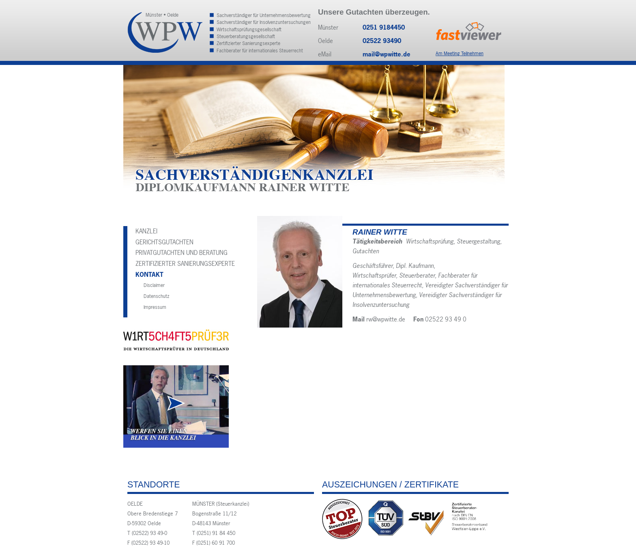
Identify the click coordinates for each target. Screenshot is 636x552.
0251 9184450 (384, 27)
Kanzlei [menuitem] (146, 231)
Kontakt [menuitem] (149, 274)
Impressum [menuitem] (155, 307)
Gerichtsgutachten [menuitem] (164, 242)
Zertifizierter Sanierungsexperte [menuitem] (185, 263)
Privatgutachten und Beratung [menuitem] (181, 253)
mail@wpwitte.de (386, 54)
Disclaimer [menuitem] (154, 285)
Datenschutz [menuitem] (157, 296)
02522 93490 (382, 41)
